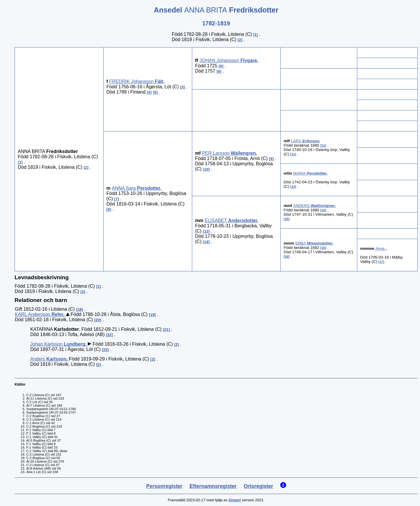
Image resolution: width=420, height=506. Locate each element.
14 (206, 242)
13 (206, 231)
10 (206, 169)
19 (152, 314)
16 (323, 248)
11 (323, 145)
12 (293, 186)
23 (105, 349)
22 (109, 335)
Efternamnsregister (213, 486)
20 (98, 320)
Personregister (164, 486)
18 (79, 309)
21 (166, 329)
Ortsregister (258, 486)
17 (381, 261)
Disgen (235, 500)
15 (323, 210)
